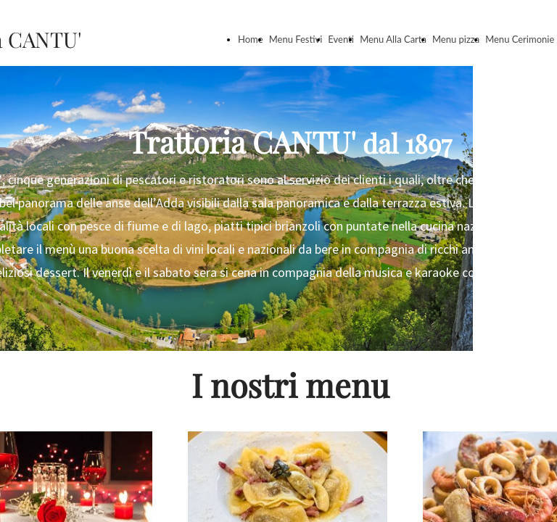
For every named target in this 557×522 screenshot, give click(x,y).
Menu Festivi (296, 39)
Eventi (341, 39)
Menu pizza (455, 39)
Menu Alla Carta (393, 39)
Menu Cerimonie (519, 39)
